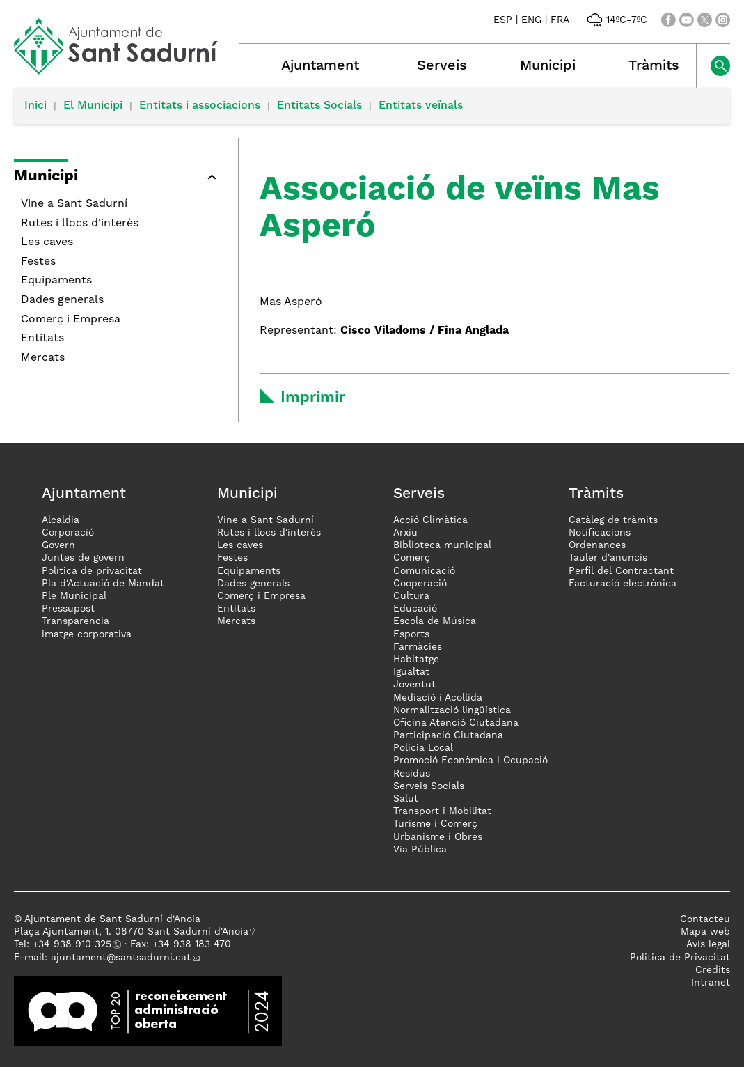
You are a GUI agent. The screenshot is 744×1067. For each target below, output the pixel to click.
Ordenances (597, 545)
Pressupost (68, 609)
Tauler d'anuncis (608, 558)
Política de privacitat (92, 571)
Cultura (411, 596)
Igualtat (411, 672)
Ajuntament (320, 66)
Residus (411, 774)
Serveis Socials (428, 786)
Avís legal (708, 944)
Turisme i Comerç (435, 824)
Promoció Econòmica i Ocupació (470, 760)
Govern (58, 545)
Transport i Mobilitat (442, 811)
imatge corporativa (87, 634)
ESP (502, 20)
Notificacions (600, 533)
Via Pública (420, 850)
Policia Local (423, 748)
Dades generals (62, 300)
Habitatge (416, 659)
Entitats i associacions (199, 105)
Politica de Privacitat (680, 958)
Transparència (75, 621)
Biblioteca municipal (442, 545)
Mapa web (705, 932)
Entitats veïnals (421, 105)
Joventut (414, 685)
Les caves (47, 242)
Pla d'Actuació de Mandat (103, 584)
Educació (415, 609)
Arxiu (405, 533)
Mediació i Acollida (437, 698)
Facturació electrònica (622, 584)
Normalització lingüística (452, 710)
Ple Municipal (74, 596)
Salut (405, 799)
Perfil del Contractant (621, 571)
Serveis (442, 66)
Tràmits (653, 66)
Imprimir (312, 397)
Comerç (411, 558)
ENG (531, 20)
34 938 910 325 (74, 944)
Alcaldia (60, 520)
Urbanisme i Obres (437, 837)
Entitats (42, 338)
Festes (38, 261)
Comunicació (424, 571)
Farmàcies (417, 647)
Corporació (68, 533)
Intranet (710, 983)
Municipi (548, 66)
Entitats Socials (319, 105)
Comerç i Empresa (70, 319)
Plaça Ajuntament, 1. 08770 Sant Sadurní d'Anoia (131, 932)
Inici (35, 105)
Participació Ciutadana (448, 735)
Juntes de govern (83, 558)
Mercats (43, 358)
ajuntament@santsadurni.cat (121, 958)
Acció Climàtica (430, 520)
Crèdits (712, 970)
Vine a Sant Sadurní (74, 204)
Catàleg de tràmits (613, 520)
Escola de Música (434, 621)
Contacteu (705, 919)
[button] (211, 176)
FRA (560, 20)
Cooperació (420, 584)
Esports (411, 634)
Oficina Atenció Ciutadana (456, 723)
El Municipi (92, 105)
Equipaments (56, 280)
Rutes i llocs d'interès (79, 223)
